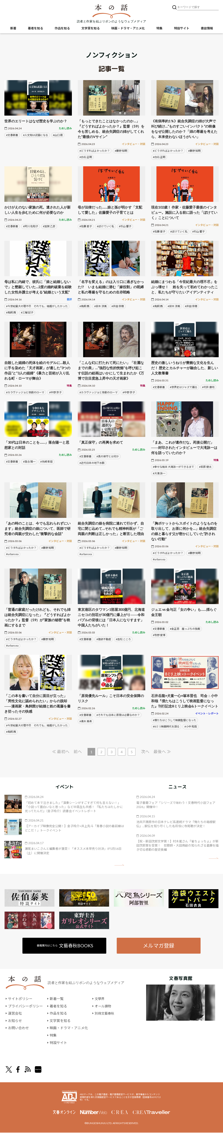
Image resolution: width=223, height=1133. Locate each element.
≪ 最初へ (60, 751)
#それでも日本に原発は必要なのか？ (118, 715)
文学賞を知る (90, 28)
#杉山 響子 (125, 226)
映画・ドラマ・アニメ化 (128, 28)
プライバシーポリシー (25, 1006)
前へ (77, 751)
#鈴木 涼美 (100, 306)
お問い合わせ (18, 1028)
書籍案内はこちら (65, 945)
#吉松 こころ (123, 639)
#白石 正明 (85, 157)
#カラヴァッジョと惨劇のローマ (25, 392)
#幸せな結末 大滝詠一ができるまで (173, 466)
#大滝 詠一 (159, 473)
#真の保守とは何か (107, 456)
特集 (159, 28)
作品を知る (62, 28)
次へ (146, 751)
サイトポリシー (20, 999)
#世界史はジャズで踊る (183, 387)
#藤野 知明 (121, 150)
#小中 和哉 (190, 726)
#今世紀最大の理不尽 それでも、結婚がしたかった (37, 306)
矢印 (119, 865)
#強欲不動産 (103, 639)
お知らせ (15, 1021)
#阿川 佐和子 (30, 226)
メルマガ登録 (158, 946)
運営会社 (15, 1014)
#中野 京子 (55, 392)
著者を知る (35, 28)
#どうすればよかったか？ (94, 150)
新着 (13, 28)
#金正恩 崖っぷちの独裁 (185, 628)
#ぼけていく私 (105, 226)
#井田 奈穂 (118, 306)
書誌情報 (207, 28)
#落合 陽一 (29, 461)
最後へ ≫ (162, 751)
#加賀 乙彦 (49, 226)
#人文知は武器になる (35, 135)
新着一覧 (57, 999)
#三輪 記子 (27, 312)
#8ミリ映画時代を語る (166, 726)
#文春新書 (12, 135)
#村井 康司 (208, 387)
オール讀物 (103, 1006)
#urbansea (12, 554)
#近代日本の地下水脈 (92, 463)
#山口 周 (58, 135)
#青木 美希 (85, 721)
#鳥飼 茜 (11, 312)
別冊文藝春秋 (105, 1014)
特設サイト (181, 28)
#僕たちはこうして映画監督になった (174, 720)
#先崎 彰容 (46, 461)
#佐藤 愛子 (85, 226)
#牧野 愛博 (159, 635)
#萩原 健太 (205, 466)
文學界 (100, 999)
